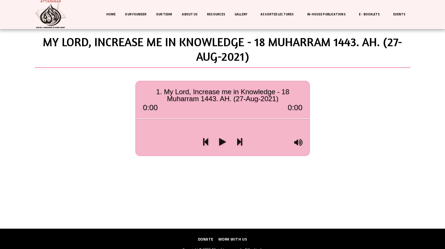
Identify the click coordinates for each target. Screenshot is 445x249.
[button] (243, 14)
